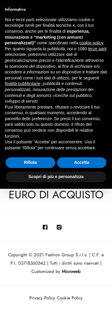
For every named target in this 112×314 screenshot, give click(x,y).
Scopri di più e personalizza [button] (55, 176)
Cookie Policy (70, 298)
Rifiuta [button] (30, 162)
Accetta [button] (81, 162)
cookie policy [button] (91, 42)
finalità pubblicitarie (22, 83)
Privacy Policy (42, 298)
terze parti (97, 48)
